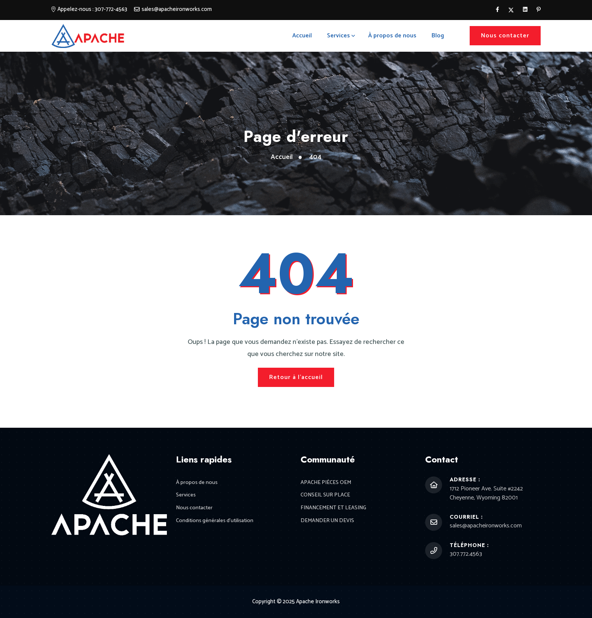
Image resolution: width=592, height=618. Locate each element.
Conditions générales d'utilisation (216, 522)
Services (338, 36)
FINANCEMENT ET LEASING (334, 509)
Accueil (302, 36)
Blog (438, 36)
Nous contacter (505, 36)
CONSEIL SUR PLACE (326, 496)
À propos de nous (392, 36)
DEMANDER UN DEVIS (328, 522)
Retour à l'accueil (296, 377)
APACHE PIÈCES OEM (326, 483)
